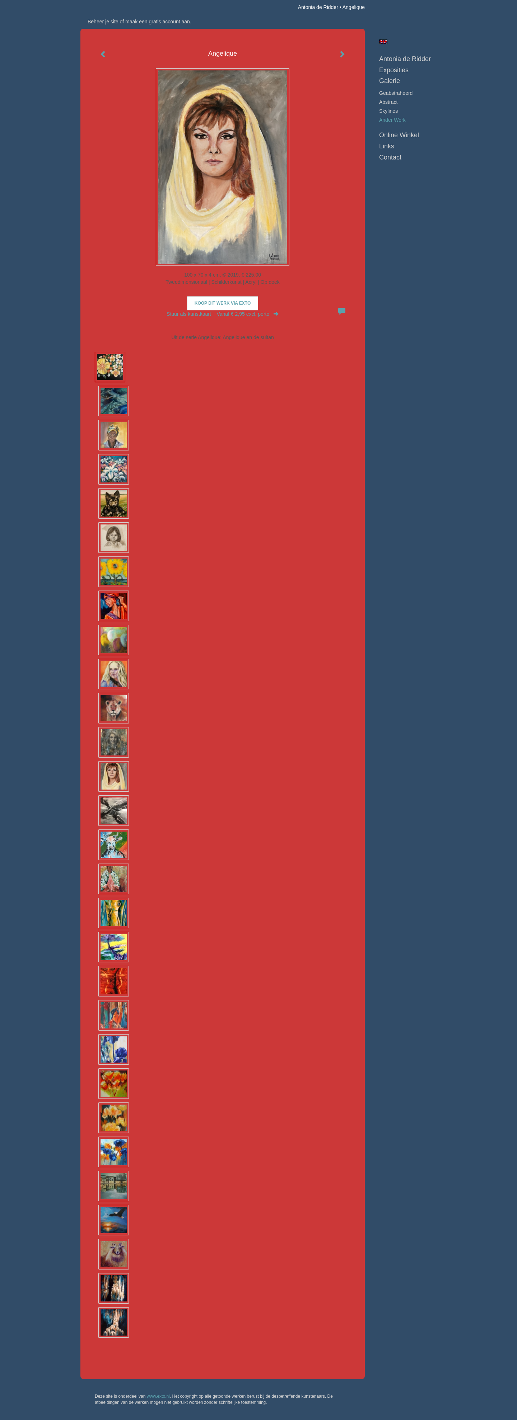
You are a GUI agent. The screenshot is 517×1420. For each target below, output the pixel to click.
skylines (388, 111)
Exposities (394, 70)
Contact (390, 157)
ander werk (392, 120)
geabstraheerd (396, 93)
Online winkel (399, 135)
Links (386, 146)
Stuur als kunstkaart (223, 314)
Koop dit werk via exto (223, 303)
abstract (388, 102)
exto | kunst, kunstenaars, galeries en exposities (100, 7)
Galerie (389, 80)
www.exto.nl (158, 1396)
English (383, 42)
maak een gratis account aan (157, 21)
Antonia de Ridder (318, 7)
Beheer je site (103, 21)
